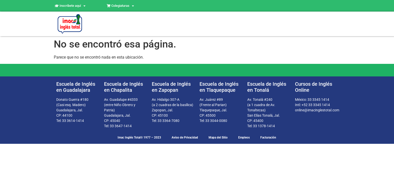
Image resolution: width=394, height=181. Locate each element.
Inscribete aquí (70, 6)
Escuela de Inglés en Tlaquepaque (219, 87)
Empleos (244, 137)
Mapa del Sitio (218, 137)
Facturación (268, 137)
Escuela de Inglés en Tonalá (266, 87)
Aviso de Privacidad (185, 137)
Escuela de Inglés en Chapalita (123, 87)
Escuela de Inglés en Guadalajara (75, 87)
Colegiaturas (120, 6)
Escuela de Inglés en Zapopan (171, 87)
